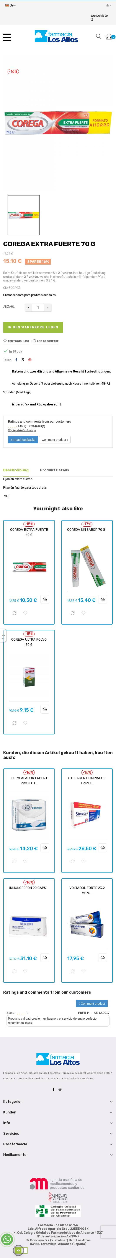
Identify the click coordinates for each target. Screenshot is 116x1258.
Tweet (23, 360)
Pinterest (29, 360)
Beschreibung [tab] (16, 470)
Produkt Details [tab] (54, 470)
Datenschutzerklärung (30, 371)
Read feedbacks (23, 439)
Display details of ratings (22, 430)
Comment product (55, 439)
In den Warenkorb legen (33, 327)
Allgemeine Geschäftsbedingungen (82, 371)
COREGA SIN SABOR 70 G (86, 530)
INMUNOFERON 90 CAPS (27, 888)
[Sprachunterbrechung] (10, 5)
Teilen (16, 360)
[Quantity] (37, 307)
